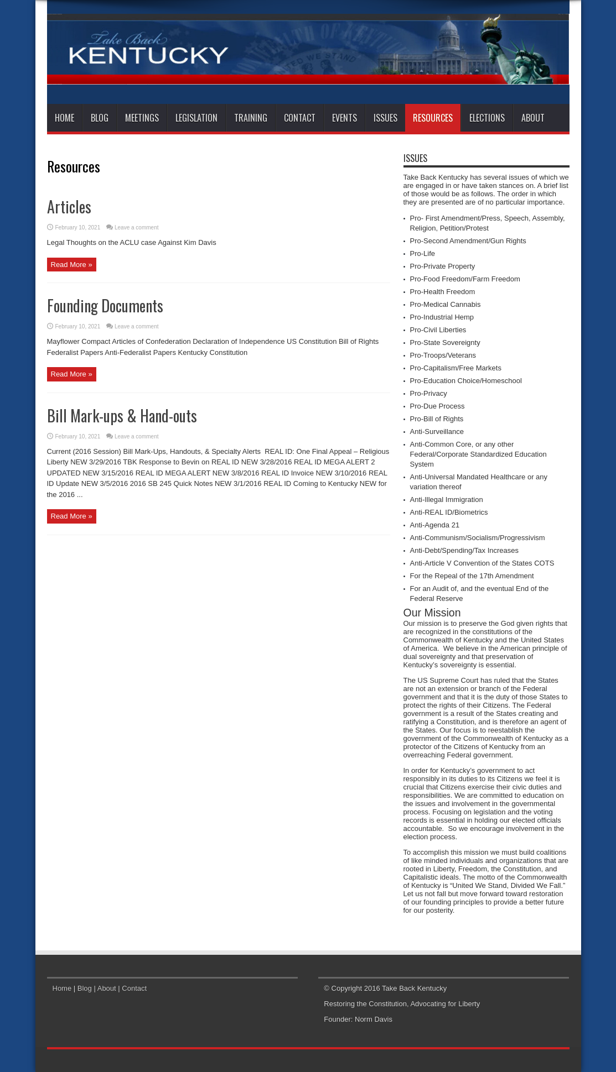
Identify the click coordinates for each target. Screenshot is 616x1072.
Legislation (196, 117)
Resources (433, 117)
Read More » (71, 264)
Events (344, 117)
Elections (487, 117)
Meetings (142, 117)
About (533, 117)
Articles (69, 206)
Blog (99, 117)
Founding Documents (105, 305)
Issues (385, 117)
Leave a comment (137, 227)
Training (250, 117)
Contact (299, 117)
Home (64, 117)
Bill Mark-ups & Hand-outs (122, 415)
